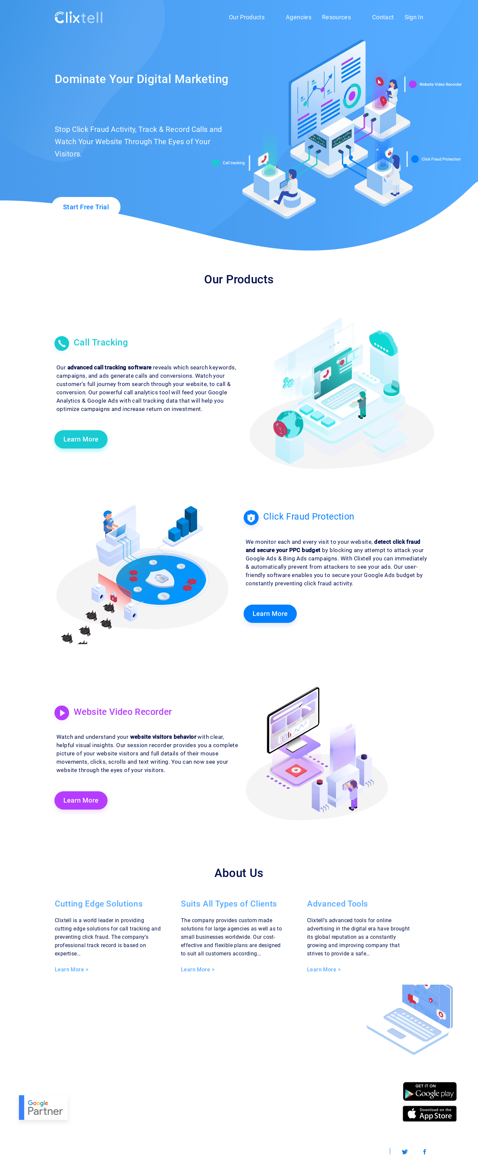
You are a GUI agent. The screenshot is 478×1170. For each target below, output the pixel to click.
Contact (383, 17)
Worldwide (368, 1151)
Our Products (247, 17)
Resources (336, 17)
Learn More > (71, 969)
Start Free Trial (86, 207)
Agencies (298, 17)
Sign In (414, 17)
